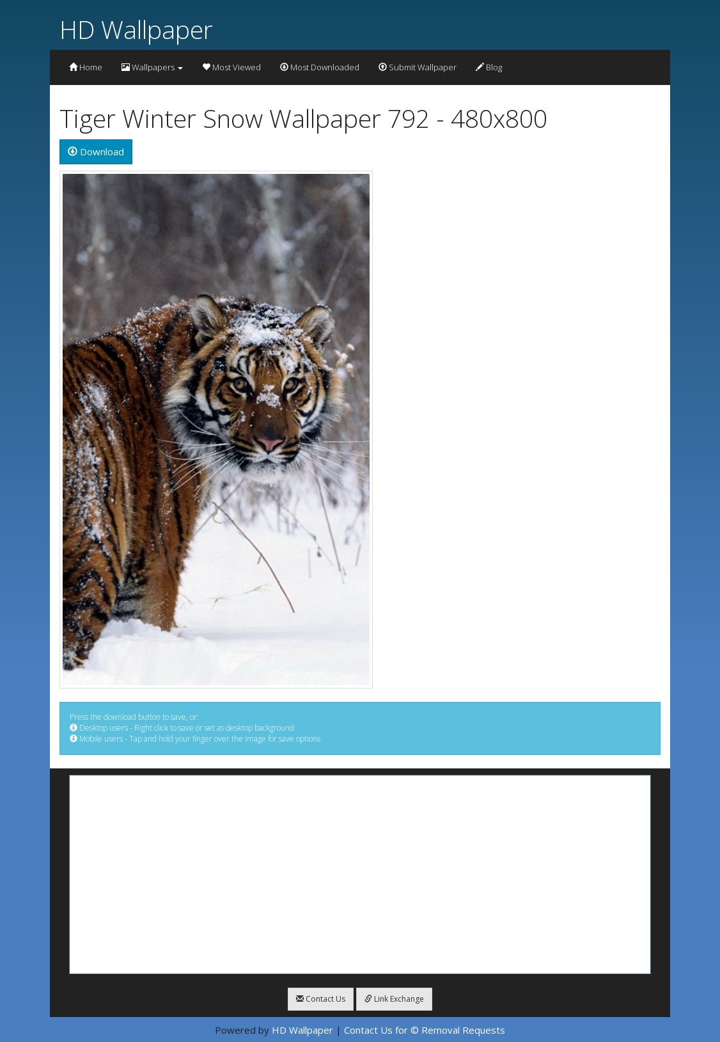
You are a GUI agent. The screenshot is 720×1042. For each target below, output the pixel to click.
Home (85, 67)
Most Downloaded (319, 67)
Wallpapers (152, 67)
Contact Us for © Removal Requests (424, 1029)
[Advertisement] (360, 874)
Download (96, 151)
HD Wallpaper (136, 29)
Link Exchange (394, 998)
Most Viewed (231, 67)
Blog (489, 67)
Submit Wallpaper (418, 67)
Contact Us (320, 998)
